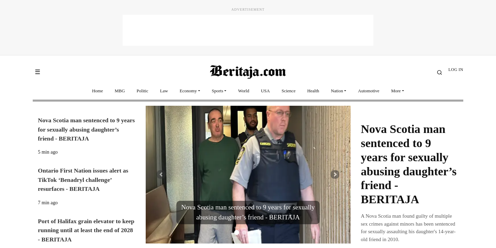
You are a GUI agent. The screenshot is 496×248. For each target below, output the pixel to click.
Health (313, 90)
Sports (217, 90)
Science (288, 90)
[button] (161, 175)
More (396, 90)
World (243, 90)
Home (97, 90)
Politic (142, 90)
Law (164, 90)
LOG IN (455, 69)
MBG (120, 90)
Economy (188, 90)
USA (265, 90)
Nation (337, 90)
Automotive (368, 90)
